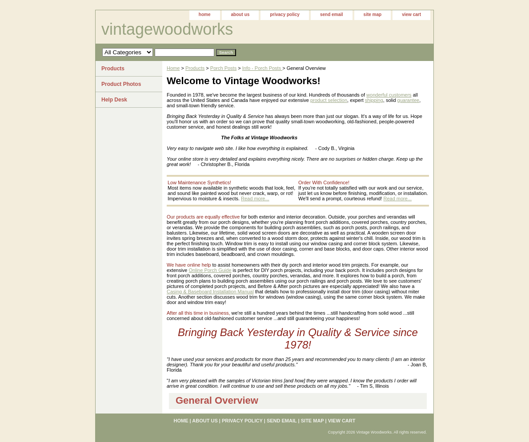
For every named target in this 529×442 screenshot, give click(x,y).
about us (240, 14)
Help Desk (114, 100)
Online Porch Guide (210, 270)
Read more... (255, 198)
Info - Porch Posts (262, 68)
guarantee (408, 100)
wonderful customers (389, 94)
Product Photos (121, 84)
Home (173, 68)
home (205, 14)
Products (194, 68)
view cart (411, 14)
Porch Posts (223, 68)
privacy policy (285, 14)
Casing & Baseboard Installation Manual (210, 291)
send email (331, 14)
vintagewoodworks (167, 29)
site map (373, 14)
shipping (374, 100)
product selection (328, 100)
